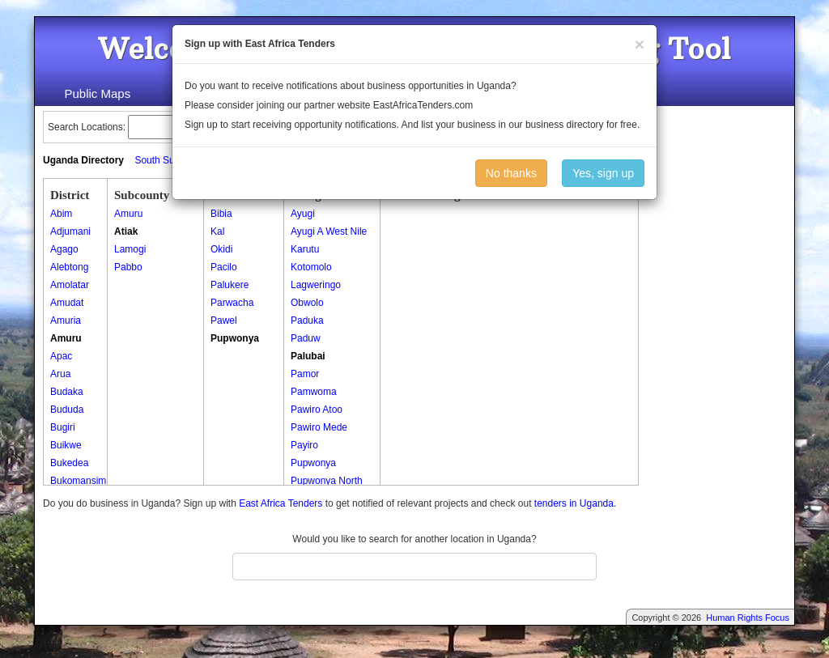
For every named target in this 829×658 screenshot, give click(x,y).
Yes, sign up (603, 173)
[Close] (639, 44)
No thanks (511, 173)
